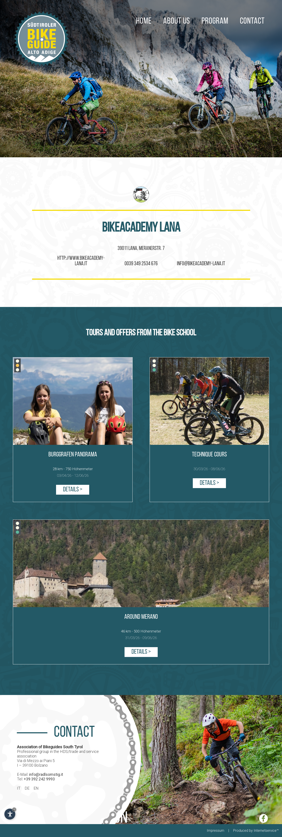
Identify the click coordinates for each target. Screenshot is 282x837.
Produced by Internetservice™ (256, 830)
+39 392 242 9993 (39, 778)
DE (27, 788)
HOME (144, 9)
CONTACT (252, 9)
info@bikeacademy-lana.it (201, 264)
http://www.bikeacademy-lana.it (81, 261)
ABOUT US (176, 9)
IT (19, 788)
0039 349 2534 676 (141, 264)
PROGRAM (215, 9)
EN (36, 788)
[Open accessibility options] (9, 814)
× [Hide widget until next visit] (14, 809)
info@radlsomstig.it (46, 774)
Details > (72, 489)
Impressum (215, 830)
